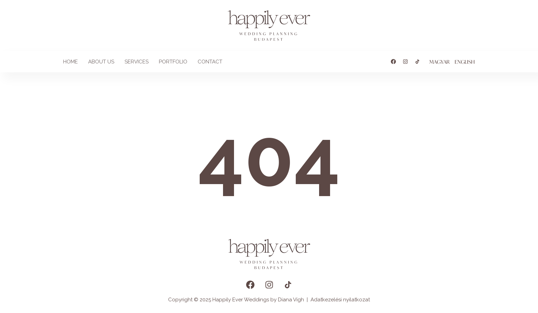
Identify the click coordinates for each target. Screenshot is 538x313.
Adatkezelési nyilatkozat (340, 300)
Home (70, 62)
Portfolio (173, 62)
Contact (210, 62)
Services (137, 62)
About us (101, 62)
